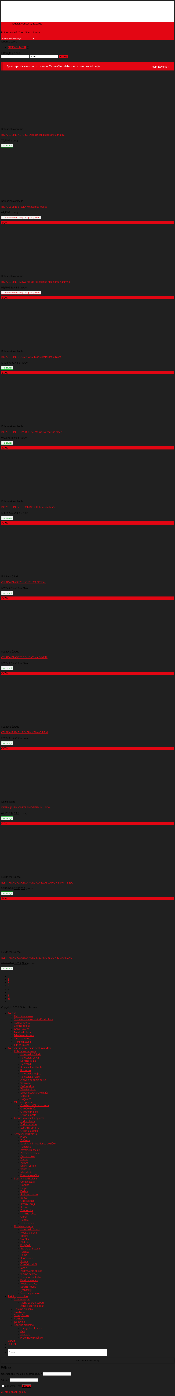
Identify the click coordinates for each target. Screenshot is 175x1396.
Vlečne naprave (29, 1274)
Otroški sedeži (28, 1264)
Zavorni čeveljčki (30, 1153)
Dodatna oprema (23, 1226)
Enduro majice (28, 1124)
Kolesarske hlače (30, 1076)
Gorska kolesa (22, 1022)
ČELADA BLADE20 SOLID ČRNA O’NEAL (24, 657)
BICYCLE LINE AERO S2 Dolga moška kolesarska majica (33, 134)
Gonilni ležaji (27, 1181)
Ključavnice (26, 1258)
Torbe (23, 1254)
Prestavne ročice (29, 1175)
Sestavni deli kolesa (25, 1134)
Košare (24, 1261)
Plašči (23, 1137)
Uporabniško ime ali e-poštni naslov (21, 1373)
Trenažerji (26, 1289)
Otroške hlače (28, 1108)
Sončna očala (28, 1060)
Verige (24, 1162)
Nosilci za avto (28, 1283)
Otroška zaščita (29, 1130)
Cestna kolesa (22, 1025)
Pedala (24, 1191)
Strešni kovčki (28, 1286)
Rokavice (25, 1070)
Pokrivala (19, 1318)
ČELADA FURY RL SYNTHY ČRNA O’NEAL (24, 732)
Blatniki (24, 1242)
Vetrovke (25, 1083)
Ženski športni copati (32, 1305)
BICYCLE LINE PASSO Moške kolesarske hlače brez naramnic (35, 281)
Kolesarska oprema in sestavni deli (29, 1048)
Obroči (24, 1216)
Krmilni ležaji (27, 1204)
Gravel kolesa (21, 1029)
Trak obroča (27, 1223)
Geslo (5, 1379)
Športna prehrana (30, 1293)
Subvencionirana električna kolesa (33, 1019)
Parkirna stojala (29, 1280)
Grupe (23, 1188)
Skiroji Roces (21, 1315)
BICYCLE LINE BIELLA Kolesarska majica (24, 206)
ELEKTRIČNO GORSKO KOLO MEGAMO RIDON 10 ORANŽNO (37, 957)
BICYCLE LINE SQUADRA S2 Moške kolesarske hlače (31, 356)
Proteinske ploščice (31, 1337)
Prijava (26, 1386)
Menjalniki (26, 1172)
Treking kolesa (22, 1041)
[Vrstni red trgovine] (18, 38)
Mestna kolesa (22, 1032)
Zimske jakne (28, 1089)
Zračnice (25, 1140)
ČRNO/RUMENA (17, 47)
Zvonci (24, 1267)
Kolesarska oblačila (31, 1067)
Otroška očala (28, 1114)
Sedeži (24, 1197)
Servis (11, 1340)
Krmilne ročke (28, 1213)
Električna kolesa (23, 1016)
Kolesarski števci (30, 1229)
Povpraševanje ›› (160, 66)
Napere (24, 1219)
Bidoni (24, 1235)
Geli (22, 1331)
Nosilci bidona (28, 1232)
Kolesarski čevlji (29, 1057)
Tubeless (25, 1146)
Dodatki (24, 1095)
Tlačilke (24, 1251)
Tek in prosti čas (18, 1296)
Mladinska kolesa (24, 1035)
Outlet (12, 1344)
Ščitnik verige (28, 1165)
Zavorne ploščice (30, 1149)
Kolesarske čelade (30, 1054)
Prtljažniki (25, 1245)
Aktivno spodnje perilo (33, 1079)
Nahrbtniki (26, 1064)
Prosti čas (19, 1312)
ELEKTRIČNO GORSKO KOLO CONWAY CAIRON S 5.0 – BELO (37, 882)
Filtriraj (63, 56)
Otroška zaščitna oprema (34, 1105)
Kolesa (12, 1013)
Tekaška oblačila (23, 1309)
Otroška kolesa (22, 1038)
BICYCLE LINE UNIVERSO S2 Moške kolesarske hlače (31, 432)
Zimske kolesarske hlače (34, 1092)
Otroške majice (29, 1111)
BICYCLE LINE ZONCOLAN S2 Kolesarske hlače (28, 507)
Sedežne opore (29, 1194)
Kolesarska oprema (25, 1051)
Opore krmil (27, 1200)
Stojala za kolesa (30, 1248)
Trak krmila (26, 1210)
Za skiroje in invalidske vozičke (38, 1143)
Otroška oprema (23, 1102)
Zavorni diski (27, 1156)
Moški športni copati (32, 1302)
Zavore (24, 1159)
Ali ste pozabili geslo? (13, 1391)
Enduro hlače (27, 1121)
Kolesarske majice (30, 1073)
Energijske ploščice (31, 1328)
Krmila (24, 1207)
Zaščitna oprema (29, 1127)
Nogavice (25, 1099)
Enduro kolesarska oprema (29, 1118)
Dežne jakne (27, 1086)
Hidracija (25, 1334)
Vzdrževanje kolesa (31, 1270)
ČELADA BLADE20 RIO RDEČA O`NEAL (23, 582)
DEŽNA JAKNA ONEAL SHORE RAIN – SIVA (26, 807)
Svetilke (25, 1239)
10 (9, 998)
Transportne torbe (30, 1277)
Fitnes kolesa (21, 1044)
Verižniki (25, 1169)
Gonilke (24, 1184)
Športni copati (22, 1299)
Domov (5, 23)
